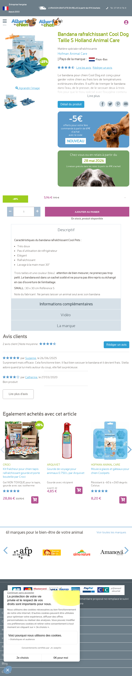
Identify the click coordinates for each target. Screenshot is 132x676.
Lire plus (93, 96)
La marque (66, 325)
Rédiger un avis (102, 67)
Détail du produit (71, 104)
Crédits (6, 671)
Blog (5, 663)
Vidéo (66, 314)
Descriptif (66, 229)
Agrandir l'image (27, 88)
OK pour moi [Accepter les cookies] (42, 657)
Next (129, 449)
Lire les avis (83, 67)
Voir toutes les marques (111, 532)
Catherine (31, 377)
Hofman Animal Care (72, 53)
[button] (7, 670)
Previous (2, 449)
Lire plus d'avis (18, 394)
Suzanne (30, 358)
